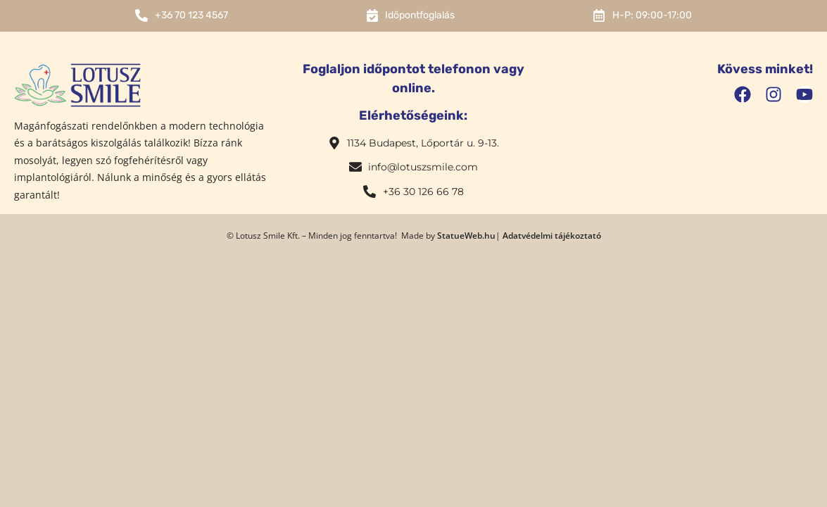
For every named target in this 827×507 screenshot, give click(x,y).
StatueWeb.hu (466, 236)
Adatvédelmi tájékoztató (552, 236)
